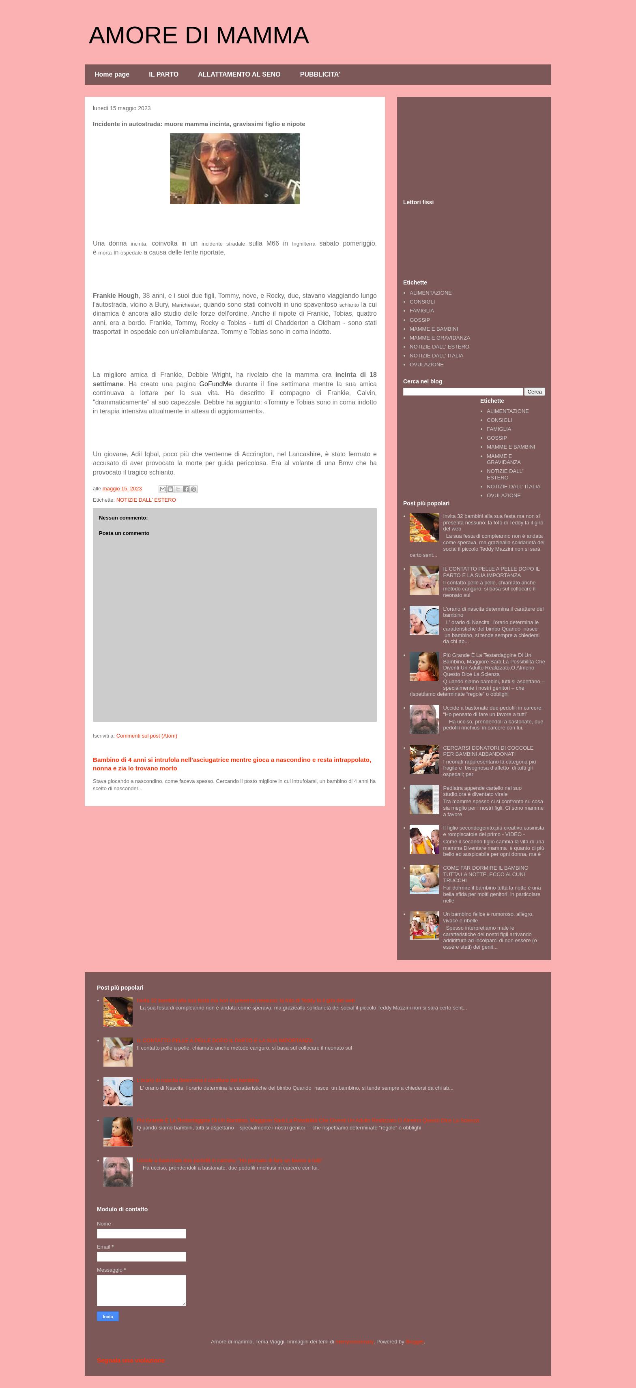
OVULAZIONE (427, 364)
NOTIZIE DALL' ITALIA (436, 356)
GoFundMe (216, 384)
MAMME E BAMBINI (434, 329)
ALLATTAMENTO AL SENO (239, 74)
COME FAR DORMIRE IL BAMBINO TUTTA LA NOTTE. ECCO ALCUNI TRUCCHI (485, 874)
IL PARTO (163, 74)
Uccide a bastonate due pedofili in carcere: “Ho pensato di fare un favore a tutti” (493, 711)
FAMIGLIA (422, 311)
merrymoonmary (354, 1342)
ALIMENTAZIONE (431, 293)
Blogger (414, 1342)
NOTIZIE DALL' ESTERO (146, 500)
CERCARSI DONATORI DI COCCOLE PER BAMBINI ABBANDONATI (488, 751)
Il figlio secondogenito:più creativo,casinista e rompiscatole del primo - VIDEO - (493, 831)
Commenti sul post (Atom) (146, 736)
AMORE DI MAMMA (199, 35)
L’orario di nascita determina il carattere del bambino (198, 1080)
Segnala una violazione (131, 1360)
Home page (112, 74)
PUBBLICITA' (320, 74)
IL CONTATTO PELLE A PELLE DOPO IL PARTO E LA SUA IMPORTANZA (491, 572)
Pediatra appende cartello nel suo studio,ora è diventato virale (482, 791)
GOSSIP (420, 320)
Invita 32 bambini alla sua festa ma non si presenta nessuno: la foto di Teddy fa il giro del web (493, 522)
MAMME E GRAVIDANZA (440, 338)
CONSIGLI (422, 302)
